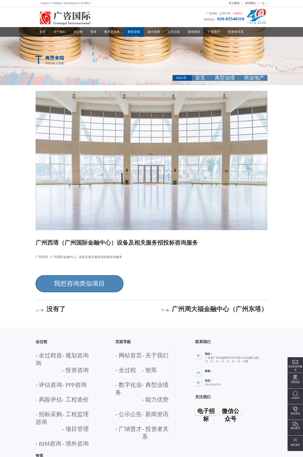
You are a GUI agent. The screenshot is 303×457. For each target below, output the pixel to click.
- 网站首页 (121, 342)
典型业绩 (134, 31)
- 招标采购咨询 (71, 373)
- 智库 (145, 352)
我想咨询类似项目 (65, 280)
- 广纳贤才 (148, 384)
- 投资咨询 (42, 352)
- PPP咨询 (41, 363)
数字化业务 (112, 31)
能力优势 (154, 31)
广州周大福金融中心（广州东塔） (244, 300)
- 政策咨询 (42, 416)
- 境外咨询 (68, 394)
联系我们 (250, 3)
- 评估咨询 (68, 352)
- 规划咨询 (68, 342)
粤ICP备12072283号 (179, 452)
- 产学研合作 (43, 426)
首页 (42, 31)
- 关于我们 (148, 342)
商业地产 (259, 77)
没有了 (51, 300)
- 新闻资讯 (121, 384)
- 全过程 (120, 352)
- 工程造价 (42, 373)
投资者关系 (235, 31)
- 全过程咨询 (43, 342)
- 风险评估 (68, 363)
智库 (93, 31)
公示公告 (174, 31)
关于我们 (59, 31)
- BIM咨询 (42, 394)
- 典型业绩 (148, 363)
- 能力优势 (121, 373)
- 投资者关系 (122, 394)
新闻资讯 (194, 31)
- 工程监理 (42, 384)
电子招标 (205, 400)
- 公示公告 (148, 373)
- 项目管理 (68, 384)
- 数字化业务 (122, 363)
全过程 (78, 31)
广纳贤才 (214, 31)
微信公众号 (230, 400)
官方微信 (234, 3)
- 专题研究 (68, 416)
